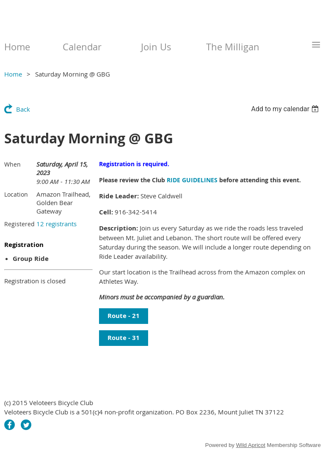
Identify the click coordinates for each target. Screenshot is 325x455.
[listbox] (286, 109)
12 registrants (56, 223)
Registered (19, 224)
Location (16, 194)
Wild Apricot (250, 445)
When (12, 164)
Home (13, 74)
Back (23, 109)
